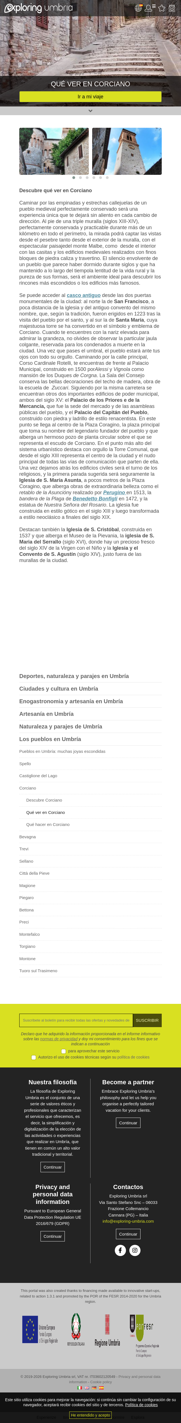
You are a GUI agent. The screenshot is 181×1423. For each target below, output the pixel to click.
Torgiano (27, 946)
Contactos (128, 1186)
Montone (27, 958)
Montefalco (29, 934)
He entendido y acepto (90, 1415)
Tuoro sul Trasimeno (38, 970)
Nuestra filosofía (52, 1082)
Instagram (134, 1250)
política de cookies (133, 1057)
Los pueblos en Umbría (50, 739)
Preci (24, 922)
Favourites (162, 8)
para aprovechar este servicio (94, 1051)
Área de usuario (150, 8)
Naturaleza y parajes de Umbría (60, 726)
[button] (73, 177)
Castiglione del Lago (38, 775)
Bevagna (27, 836)
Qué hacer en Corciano (48, 824)
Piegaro (26, 897)
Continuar (53, 1167)
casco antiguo (84, 295)
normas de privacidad (59, 1039)
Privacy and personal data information (53, 1194)
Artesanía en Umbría (46, 714)
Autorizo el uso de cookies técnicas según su (93, 1057)
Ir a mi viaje (90, 96)
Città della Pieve (34, 873)
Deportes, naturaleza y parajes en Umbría (74, 676)
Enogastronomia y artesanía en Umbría (71, 701)
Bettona (26, 909)
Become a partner (128, 1082)
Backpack (172, 8)
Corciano (27, 788)
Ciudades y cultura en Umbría (58, 689)
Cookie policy (101, 1382)
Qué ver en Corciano (45, 812)
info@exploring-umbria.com (128, 1221)
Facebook (120, 1250)
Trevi (23, 848)
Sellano (26, 861)
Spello (25, 763)
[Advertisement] (90, 619)
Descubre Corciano (44, 800)
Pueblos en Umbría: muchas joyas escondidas (62, 751)
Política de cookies (141, 1405)
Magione (27, 885)
